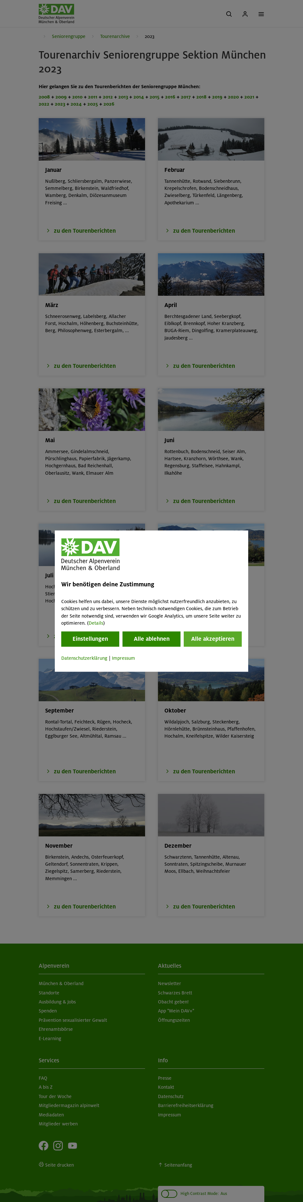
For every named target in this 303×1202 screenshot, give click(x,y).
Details (96, 623)
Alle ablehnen (152, 639)
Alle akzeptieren (212, 639)
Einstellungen (90, 639)
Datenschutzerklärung (84, 658)
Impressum (123, 658)
